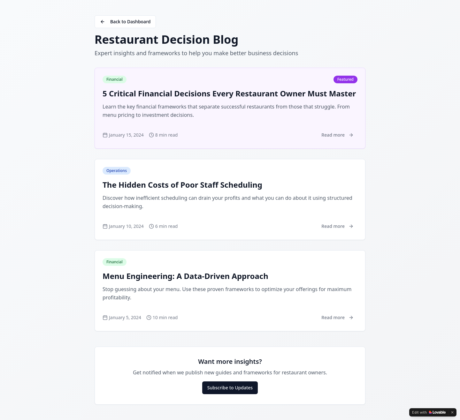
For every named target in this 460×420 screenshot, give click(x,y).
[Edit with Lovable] (429, 412)
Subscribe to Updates (230, 388)
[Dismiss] (452, 412)
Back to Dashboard (125, 22)
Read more (337, 135)
